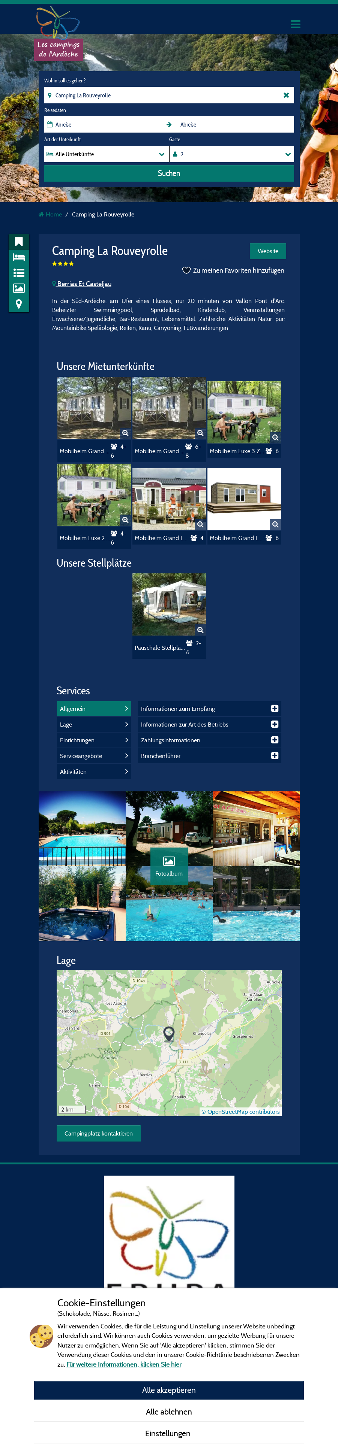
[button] (169, 1034)
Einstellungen (168, 1433)
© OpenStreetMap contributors (240, 1111)
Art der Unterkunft (62, 139)
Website (268, 251)
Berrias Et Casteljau (81, 283)
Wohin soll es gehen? (65, 80)
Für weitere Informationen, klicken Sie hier (123, 1364)
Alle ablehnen (169, 1411)
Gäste (174, 139)
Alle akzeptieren (169, 1390)
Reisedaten (55, 110)
